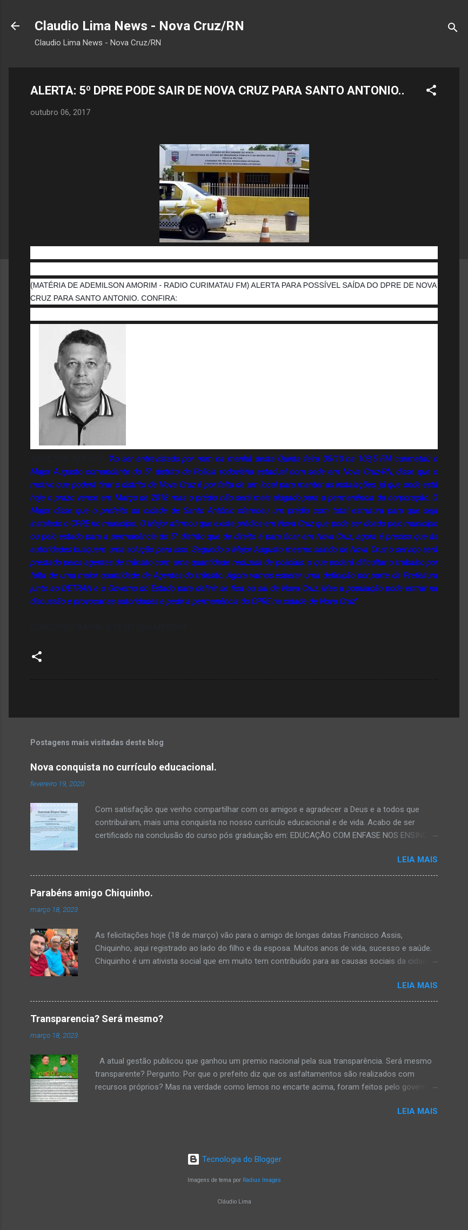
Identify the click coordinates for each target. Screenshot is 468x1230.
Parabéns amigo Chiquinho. (91, 892)
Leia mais (417, 859)
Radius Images (262, 1180)
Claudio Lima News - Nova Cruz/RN (139, 25)
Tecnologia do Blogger (234, 1159)
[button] (431, 92)
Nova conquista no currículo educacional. (123, 767)
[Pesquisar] (452, 29)
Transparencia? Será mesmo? (96, 1018)
